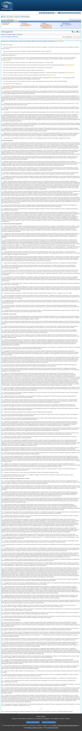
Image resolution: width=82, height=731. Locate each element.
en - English (52, 13)
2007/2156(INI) (10, 19)
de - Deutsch (46, 13)
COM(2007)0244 (51, 75)
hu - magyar (64, 13)
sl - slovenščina (76, 13)
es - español (41, 13)
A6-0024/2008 (5, 24)
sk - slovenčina (74, 13)
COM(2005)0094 (69, 65)
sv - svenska (80, 13)
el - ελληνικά (50, 13)
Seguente (16, 16)
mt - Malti (66, 13)
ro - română (73, 13)
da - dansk (45, 13)
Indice (4, 16)
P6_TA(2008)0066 (67, 24)
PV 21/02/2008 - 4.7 (46, 24)
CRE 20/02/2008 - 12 (26, 25)
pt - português (71, 13)
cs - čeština (43, 13)
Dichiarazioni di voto (47, 26)
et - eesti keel (48, 13)
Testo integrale (26, 16)
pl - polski (69, 13)
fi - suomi (78, 13)
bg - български (39, 13)
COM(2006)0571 (70, 72)
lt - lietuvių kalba (62, 13)
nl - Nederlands (67, 13)
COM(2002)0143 (6, 60)
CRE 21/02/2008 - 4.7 (47, 25)
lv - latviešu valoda (60, 13)
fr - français (53, 13)
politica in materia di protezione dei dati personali (65, 727)
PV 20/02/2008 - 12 (26, 24)
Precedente (10, 16)
